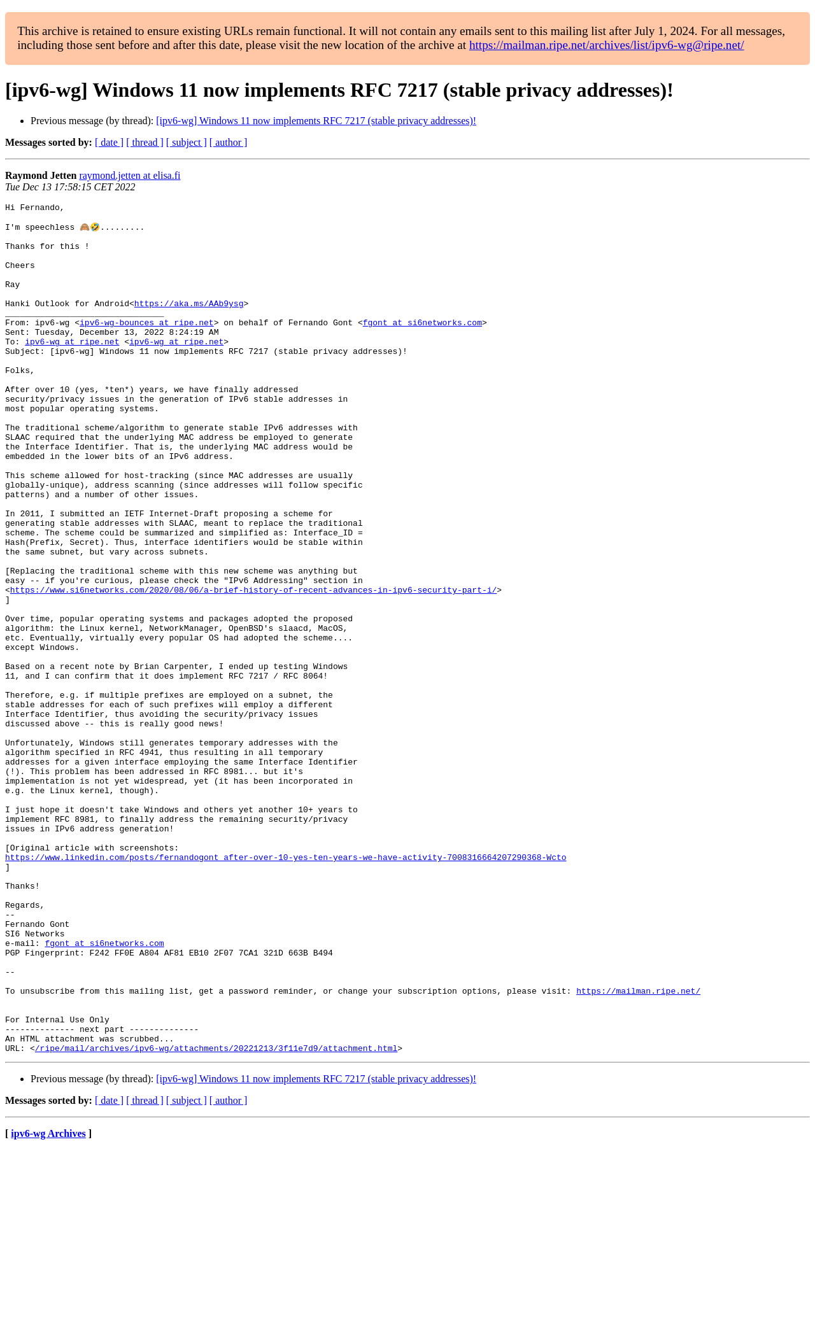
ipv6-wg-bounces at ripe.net (147, 346)
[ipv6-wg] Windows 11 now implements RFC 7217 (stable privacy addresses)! (316, 120)
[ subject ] (186, 142)
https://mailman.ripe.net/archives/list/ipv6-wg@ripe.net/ (606, 45)
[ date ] (109, 142)
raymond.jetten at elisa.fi (129, 175)
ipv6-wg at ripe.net (72, 369)
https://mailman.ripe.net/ (638, 1148)
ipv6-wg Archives (48, 1302)
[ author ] (228, 142)
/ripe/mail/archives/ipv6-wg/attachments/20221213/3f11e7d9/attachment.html (216, 1217)
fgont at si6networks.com (422, 346)
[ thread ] (145, 142)
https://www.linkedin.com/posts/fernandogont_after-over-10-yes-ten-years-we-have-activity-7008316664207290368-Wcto (285, 988)
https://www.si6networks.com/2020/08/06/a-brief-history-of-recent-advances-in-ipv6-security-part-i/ (253, 667)
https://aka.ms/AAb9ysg (189, 323)
